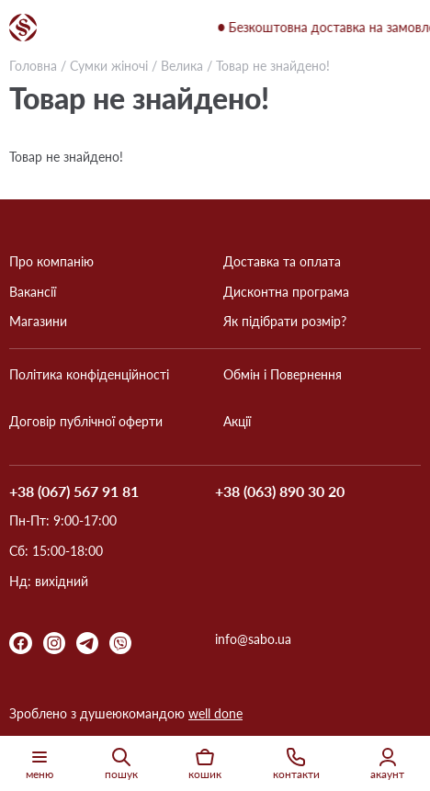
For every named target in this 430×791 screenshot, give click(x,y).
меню (39, 763)
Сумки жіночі (109, 65)
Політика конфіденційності (89, 374)
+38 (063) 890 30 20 (280, 492)
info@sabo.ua (253, 639)
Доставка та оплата (282, 261)
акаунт (387, 763)
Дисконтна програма (286, 292)
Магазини (38, 321)
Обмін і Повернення (282, 374)
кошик (204, 763)
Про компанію (51, 261)
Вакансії (32, 292)
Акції (237, 421)
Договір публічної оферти (86, 421)
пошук (121, 763)
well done (215, 713)
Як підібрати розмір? (284, 321)
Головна (33, 65)
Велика (182, 65)
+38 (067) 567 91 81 (74, 491)
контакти (296, 763)
